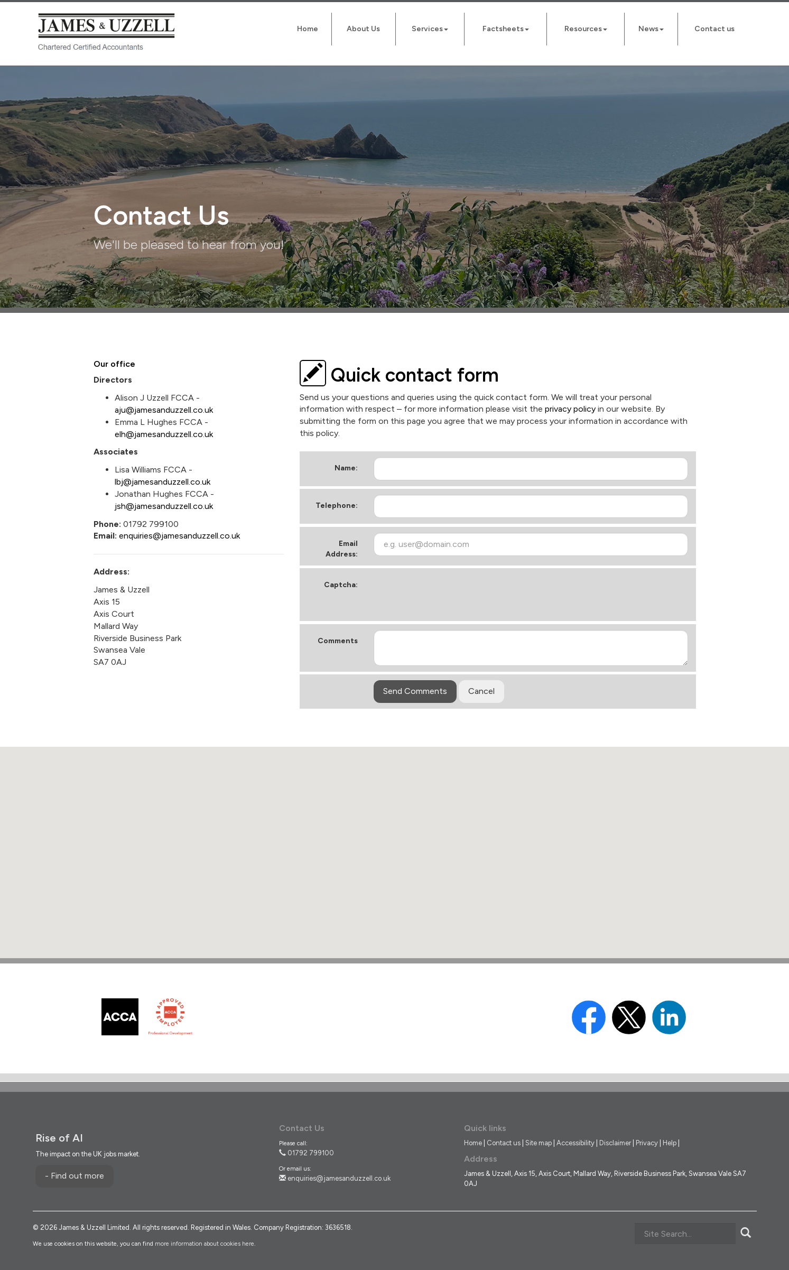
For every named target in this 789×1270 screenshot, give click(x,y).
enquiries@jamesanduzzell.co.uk (179, 536)
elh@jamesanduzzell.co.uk (164, 434)
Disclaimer (615, 1143)
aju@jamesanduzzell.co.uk (164, 410)
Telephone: (336, 505)
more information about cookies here (204, 1243)
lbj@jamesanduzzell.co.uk (162, 482)
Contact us (714, 28)
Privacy (647, 1143)
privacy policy (570, 409)
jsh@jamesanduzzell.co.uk (164, 506)
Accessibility (575, 1143)
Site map (538, 1143)
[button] (395, 842)
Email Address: (342, 549)
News (651, 28)
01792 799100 (306, 1153)
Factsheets (505, 28)
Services (430, 28)
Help (669, 1143)
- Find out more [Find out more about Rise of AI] (74, 1176)
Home (307, 28)
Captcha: (341, 584)
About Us (363, 28)
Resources (585, 28)
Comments (338, 640)
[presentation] (454, 594)
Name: (346, 467)
